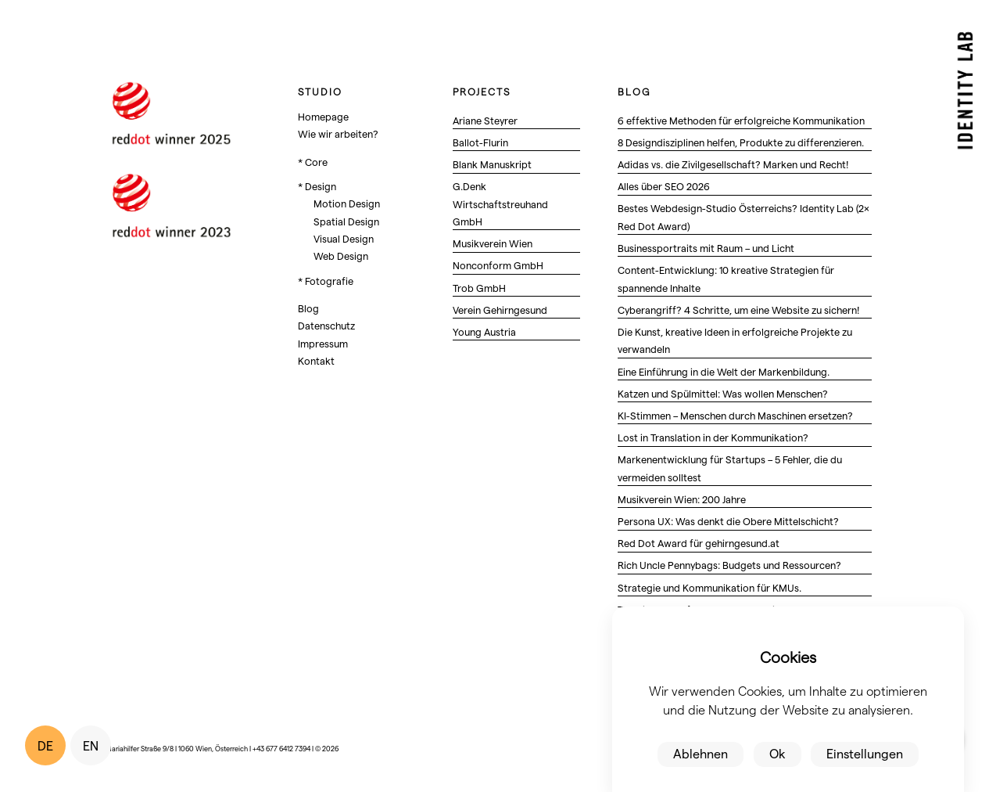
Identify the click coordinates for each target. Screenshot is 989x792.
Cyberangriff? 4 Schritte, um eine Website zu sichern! (738, 309)
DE (45, 745)
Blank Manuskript (492, 164)
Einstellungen (864, 753)
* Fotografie (325, 280)
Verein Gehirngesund (500, 309)
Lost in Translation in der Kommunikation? (713, 437)
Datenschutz (326, 325)
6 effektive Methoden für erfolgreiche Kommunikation (741, 120)
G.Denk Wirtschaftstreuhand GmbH (500, 203)
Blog (308, 308)
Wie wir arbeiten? (338, 133)
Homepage (323, 116)
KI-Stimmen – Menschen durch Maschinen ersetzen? (735, 415)
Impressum (323, 343)
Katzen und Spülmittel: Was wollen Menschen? (723, 393)
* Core (313, 161)
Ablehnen (700, 753)
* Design (317, 186)
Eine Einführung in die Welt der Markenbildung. (724, 371)
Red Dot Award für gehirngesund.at (698, 543)
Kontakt (316, 360)
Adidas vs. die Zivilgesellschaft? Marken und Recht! (733, 164)
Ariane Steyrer (485, 120)
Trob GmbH (479, 287)
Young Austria (484, 331)
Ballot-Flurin (480, 142)
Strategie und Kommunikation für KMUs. (709, 587)
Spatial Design (346, 221)
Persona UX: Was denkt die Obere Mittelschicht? (728, 521)
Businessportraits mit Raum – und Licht (706, 248)
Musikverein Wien (492, 243)
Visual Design (344, 238)
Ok (777, 753)
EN (91, 745)
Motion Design (347, 203)
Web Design (341, 255)
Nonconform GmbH (498, 265)
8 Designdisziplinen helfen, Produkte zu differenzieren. (741, 142)
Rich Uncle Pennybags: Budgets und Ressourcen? (729, 565)
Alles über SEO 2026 (664, 186)
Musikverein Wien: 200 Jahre (682, 499)
